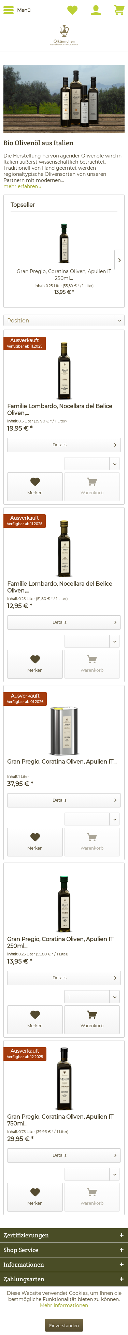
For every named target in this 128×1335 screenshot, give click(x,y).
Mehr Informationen (64, 1305)
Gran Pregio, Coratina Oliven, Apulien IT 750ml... (60, 1120)
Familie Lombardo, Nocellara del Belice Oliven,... (59, 409)
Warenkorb (92, 486)
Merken (35, 486)
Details (84, 443)
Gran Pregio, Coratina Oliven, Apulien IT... (61, 761)
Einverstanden (64, 1325)
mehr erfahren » (22, 186)
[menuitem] (16, 10)
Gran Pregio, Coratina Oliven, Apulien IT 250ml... (64, 274)
